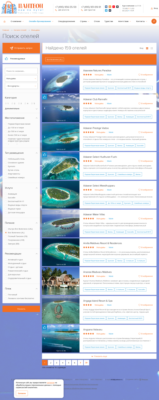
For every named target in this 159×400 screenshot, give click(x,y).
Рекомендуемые (15, 58)
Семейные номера (125, 174)
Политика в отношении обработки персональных (79, 384)
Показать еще (99, 356)
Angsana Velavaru (92, 329)
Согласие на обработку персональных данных (79, 388)
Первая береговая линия (94, 88)
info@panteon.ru (116, 380)
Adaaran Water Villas (94, 214)
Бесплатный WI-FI (124, 88)
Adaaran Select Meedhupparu (99, 185)
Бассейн (140, 145)
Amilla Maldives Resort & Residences (102, 243)
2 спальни (130, 261)
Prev (44, 79)
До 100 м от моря (114, 203)
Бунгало (111, 88)
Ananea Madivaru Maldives (97, 272)
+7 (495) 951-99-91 (91, 7)
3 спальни (141, 261)
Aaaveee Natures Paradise (97, 70)
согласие (50, 382)
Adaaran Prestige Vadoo (96, 128)
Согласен (22, 393)
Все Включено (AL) (55, 59)
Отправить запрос (21, 48)
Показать (21, 309)
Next (77, 79)
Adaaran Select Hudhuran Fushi (100, 156)
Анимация (130, 117)
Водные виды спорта (142, 88)
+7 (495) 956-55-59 (65, 7)
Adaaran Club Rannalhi (95, 99)
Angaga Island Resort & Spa (97, 300)
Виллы (120, 117)
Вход (154, 8)
